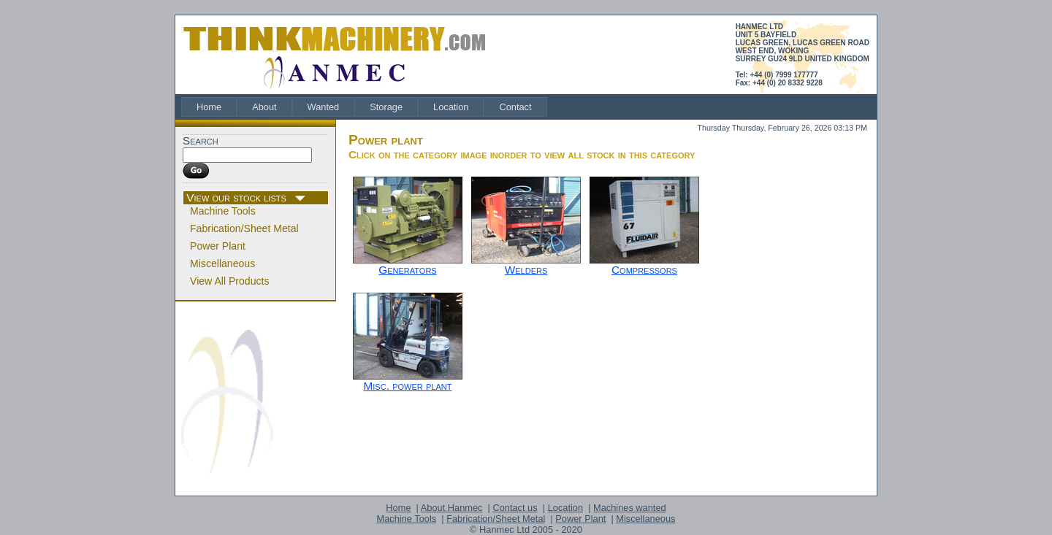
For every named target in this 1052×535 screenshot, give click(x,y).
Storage (386, 106)
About (264, 106)
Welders (526, 269)
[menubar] (364, 107)
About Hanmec (452, 507)
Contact (515, 106)
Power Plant (217, 246)
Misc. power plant (408, 386)
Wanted (324, 106)
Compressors (644, 269)
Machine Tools (223, 211)
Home (209, 106)
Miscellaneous (222, 263)
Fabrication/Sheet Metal (244, 228)
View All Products (230, 281)
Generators (407, 269)
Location (450, 106)
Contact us (514, 507)
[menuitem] (209, 107)
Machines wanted (629, 507)
